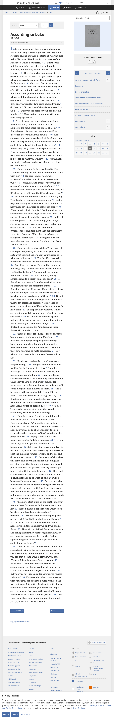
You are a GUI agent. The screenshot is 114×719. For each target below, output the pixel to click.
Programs (32, 676)
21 (37, 238)
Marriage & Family (14, 669)
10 (51, 135)
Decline (15, 714)
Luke (50, 12)
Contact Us (54, 667)
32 (14, 334)
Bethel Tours (54, 671)
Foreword (79, 86)
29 (24, 310)
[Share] (102, 12)
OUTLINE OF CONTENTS (83, 140)
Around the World (56, 690)
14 (22, 176)
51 (23, 516)
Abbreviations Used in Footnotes (89, 103)
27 (55, 286)
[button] (36, 7)
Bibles (15, 12)
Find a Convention (79, 657)
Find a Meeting (95, 652)
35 (14, 361)
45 (25, 447)
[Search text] (91, 3)
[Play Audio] (98, 12)
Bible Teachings (13, 648)
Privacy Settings (78, 708)
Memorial (53, 677)
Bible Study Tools (13, 662)
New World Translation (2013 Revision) (32, 12)
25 (32, 275)
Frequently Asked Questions (56, 659)
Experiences (54, 687)
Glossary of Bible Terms (85, 115)
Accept (6, 714)
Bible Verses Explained (15, 656)
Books (31, 656)
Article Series (33, 666)
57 (59, 570)
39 (59, 395)
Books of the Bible (82, 92)
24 (12, 265)
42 (57, 419)
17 (53, 200)
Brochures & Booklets (36, 659)
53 (19, 529)
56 (56, 560)
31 (52, 323)
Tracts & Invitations (35, 662)
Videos (31, 689)
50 (16, 509)
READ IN (79, 18)
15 (18, 183)
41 (14, 416)
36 (30, 364)
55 (47, 553)
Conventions (54, 681)
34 (53, 351)
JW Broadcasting (35, 686)
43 (28, 437)
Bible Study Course (14, 659)
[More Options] (107, 12)
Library (7, 12)
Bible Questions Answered (16, 652)
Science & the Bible (14, 682)
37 (39, 375)
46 (36, 457)
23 (34, 258)
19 (51, 217)
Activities (53, 684)
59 (55, 594)
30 (24, 316)
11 (59, 145)
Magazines (32, 669)
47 (50, 471)
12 (12, 48)
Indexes (31, 679)
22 (14, 248)
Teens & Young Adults (15, 672)
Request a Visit (55, 664)
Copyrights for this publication (20, 622)
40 (49, 406)
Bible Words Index (82, 109)
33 (57, 337)
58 (23, 577)
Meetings (53, 674)
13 (14, 169)
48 (42, 481)
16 (12, 196)
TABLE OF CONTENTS (92, 73)
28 (53, 296)
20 (29, 227)
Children (10, 676)
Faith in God (12, 679)
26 (55, 279)
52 (12, 522)
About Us (53, 654)
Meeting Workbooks (36, 672)
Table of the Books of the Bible (88, 98)
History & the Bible (14, 686)
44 (51, 440)
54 (14, 546)
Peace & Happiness (14, 666)
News (52, 648)
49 (14, 502)
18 (60, 207)
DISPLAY (15, 25)
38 (52, 389)
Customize (25, 714)
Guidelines (32, 682)
